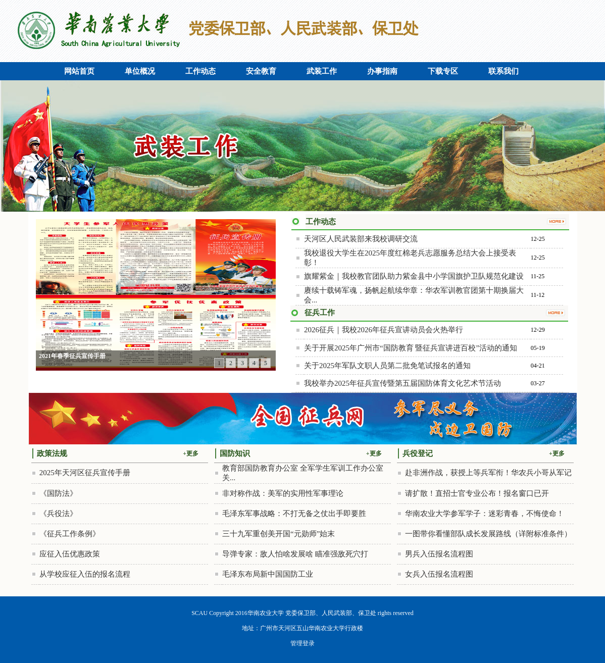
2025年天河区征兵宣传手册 (84, 473)
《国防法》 (58, 493)
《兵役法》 (58, 513)
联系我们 (503, 71)
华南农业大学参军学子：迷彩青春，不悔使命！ (484, 513)
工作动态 (200, 71)
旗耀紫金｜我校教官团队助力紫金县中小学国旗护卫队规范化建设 (414, 276)
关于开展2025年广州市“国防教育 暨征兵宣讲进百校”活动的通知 (410, 348)
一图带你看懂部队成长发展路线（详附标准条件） (488, 534)
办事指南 (382, 71)
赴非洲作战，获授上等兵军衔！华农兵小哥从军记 (488, 473)
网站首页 (79, 71)
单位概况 (140, 71)
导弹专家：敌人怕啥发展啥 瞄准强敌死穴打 (295, 554)
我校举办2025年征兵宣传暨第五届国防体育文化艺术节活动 (402, 383)
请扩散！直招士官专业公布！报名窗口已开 (477, 493)
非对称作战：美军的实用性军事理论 (282, 493)
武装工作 (322, 71)
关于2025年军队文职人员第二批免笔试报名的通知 (387, 366)
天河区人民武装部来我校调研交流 (361, 239)
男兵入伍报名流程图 (439, 554)
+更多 (190, 453)
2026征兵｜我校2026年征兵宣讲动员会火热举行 (383, 330)
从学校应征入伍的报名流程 (84, 574)
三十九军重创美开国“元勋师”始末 (278, 534)
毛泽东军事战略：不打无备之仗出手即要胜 (294, 513)
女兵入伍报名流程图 (439, 574)
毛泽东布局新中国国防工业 (267, 574)
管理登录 (302, 643)
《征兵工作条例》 (69, 534)
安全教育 (261, 71)
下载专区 (443, 71)
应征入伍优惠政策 (69, 554)
